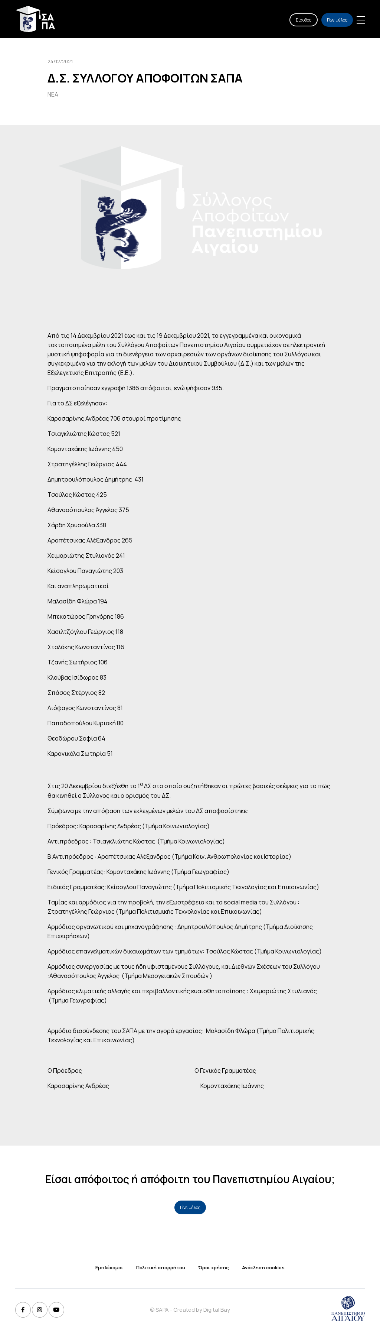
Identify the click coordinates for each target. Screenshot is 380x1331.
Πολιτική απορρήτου (160, 1267)
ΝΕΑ (53, 94)
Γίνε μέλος (337, 20)
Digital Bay (216, 1310)
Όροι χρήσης (213, 1267)
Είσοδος (303, 20)
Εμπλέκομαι (109, 1267)
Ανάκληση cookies (263, 1267)
